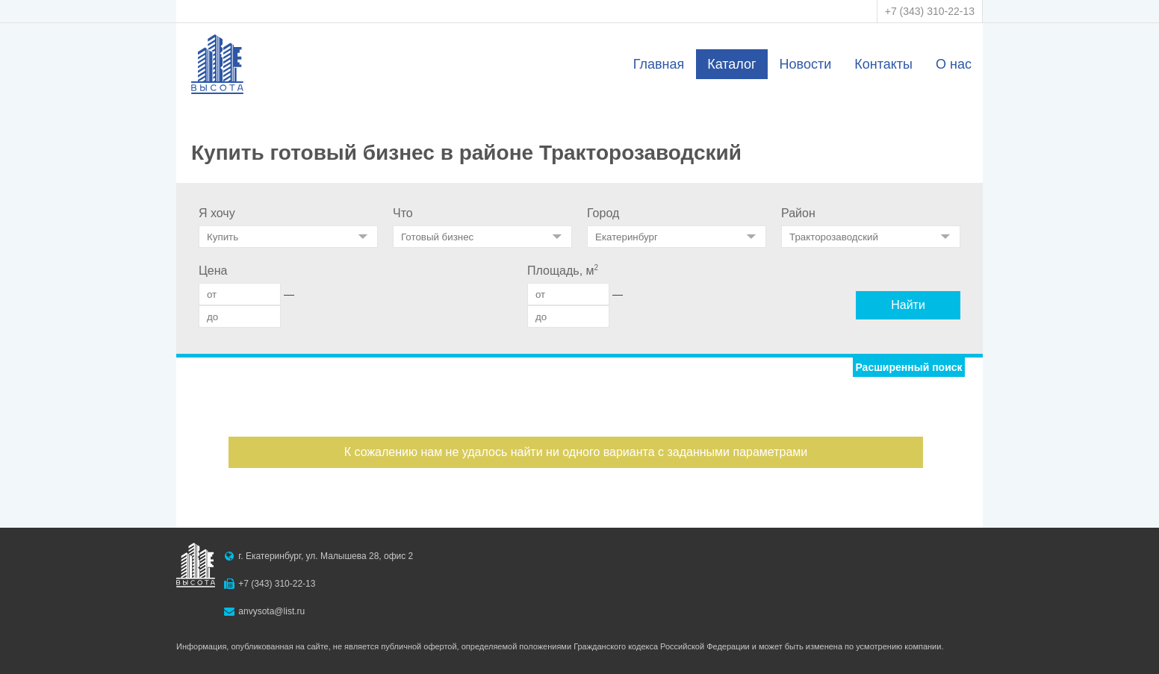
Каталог (731, 64)
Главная (659, 64)
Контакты (883, 64)
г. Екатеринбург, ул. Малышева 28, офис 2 (325, 556)
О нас (954, 64)
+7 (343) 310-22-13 (930, 11)
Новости (806, 64)
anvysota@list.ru (271, 611)
